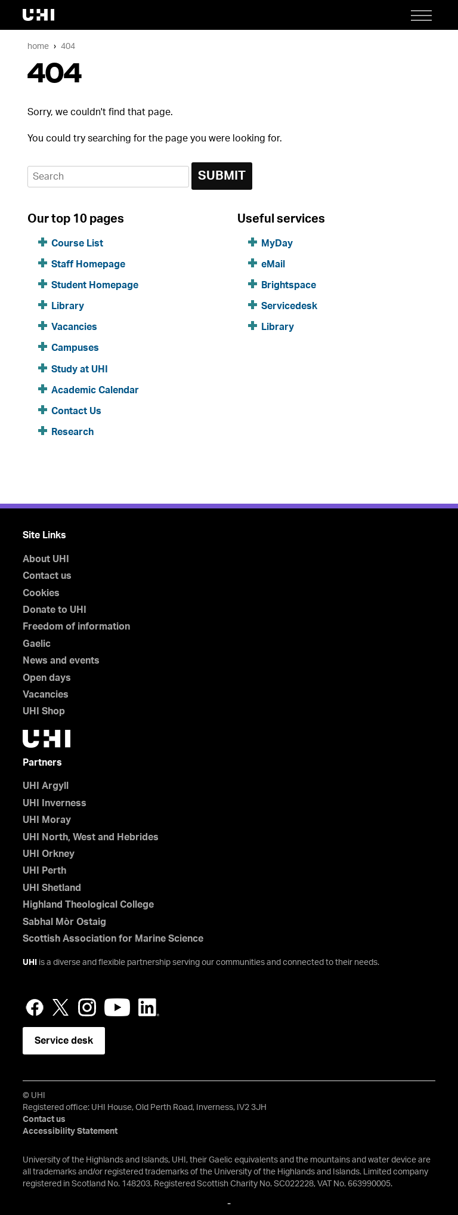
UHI (30, 962)
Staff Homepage (88, 264)
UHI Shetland (52, 888)
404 (68, 46)
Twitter (61, 1007)
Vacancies (74, 327)
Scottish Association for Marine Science (113, 938)
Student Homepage (94, 285)
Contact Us (76, 411)
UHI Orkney (49, 854)
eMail (273, 264)
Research (72, 432)
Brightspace (288, 285)
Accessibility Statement (70, 1131)
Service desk (64, 1041)
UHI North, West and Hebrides (91, 837)
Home (38, 46)
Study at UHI (79, 369)
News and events (61, 660)
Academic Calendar (95, 390)
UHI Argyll (46, 786)
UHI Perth (44, 870)
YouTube (117, 1007)
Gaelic (37, 644)
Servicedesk (289, 306)
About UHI (46, 559)
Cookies (41, 593)
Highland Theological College (88, 904)
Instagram (87, 1007)
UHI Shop (44, 711)
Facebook (35, 1007)
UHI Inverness (54, 803)
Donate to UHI (54, 610)
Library (67, 306)
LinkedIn (148, 1007)
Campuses (75, 348)
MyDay (277, 243)
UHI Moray (47, 820)
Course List (77, 243)
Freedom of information (76, 626)
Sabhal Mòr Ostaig (64, 922)
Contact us (47, 576)
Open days (47, 678)
